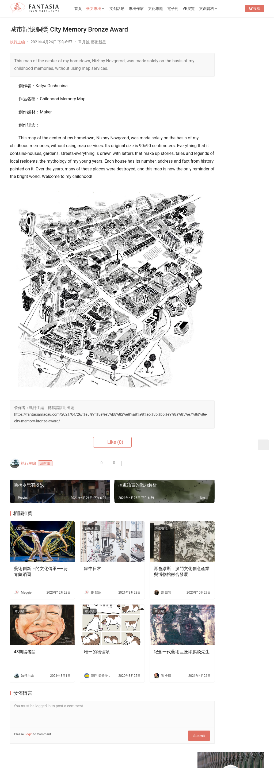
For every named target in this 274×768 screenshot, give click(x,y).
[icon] (226, 747)
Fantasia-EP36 (239, 328)
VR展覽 (199, 8)
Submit (175, 706)
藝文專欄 (103, 8)
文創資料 (216, 8)
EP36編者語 (215, 133)
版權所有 (17, 750)
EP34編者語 (215, 152)
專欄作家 (146, 8)
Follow (215, 106)
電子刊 (182, 8)
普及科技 (101, 750)
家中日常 (84, 545)
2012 (51, 750)
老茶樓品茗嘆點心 (242, 547)
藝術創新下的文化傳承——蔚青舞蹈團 (35, 548)
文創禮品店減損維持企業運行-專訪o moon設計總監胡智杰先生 (245, 627)
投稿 (254, 26)
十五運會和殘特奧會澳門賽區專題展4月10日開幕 (245, 258)
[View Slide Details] (232, 200)
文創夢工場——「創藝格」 (219, 390)
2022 (60, 750)
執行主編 (17, 42)
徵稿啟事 (75, 742)
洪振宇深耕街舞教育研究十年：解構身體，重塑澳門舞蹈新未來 (245, 490)
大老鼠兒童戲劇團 (242, 410)
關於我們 (31, 742)
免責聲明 (120, 742)
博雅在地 (144, 510)
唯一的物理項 (88, 623)
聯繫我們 (54, 742)
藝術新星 (98, 42)
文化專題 (165, 8)
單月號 (83, 42)
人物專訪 (21, 510)
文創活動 (126, 8)
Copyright (34, 750)
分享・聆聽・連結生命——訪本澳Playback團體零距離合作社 (245, 465)
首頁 (88, 8)
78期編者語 (214, 142)
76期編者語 (214, 161)
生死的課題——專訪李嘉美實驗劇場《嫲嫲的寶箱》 (245, 577)
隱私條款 (98, 742)
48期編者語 (25, 623)
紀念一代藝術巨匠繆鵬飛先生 (160, 626)
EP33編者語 (215, 171)
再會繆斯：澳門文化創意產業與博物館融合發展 (160, 548)
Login (29, 706)
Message (244, 106)
